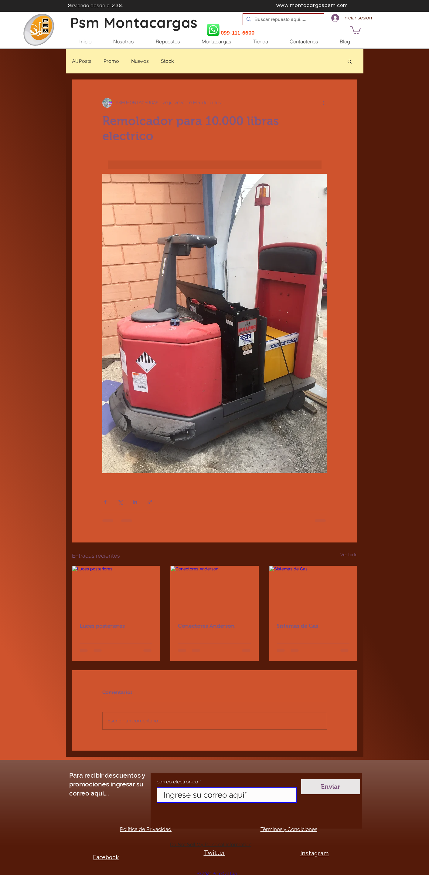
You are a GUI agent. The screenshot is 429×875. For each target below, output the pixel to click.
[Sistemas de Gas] (313, 590)
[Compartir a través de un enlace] (150, 502)
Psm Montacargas (134, 23)
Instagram (314, 853)
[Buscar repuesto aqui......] (282, 19)
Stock (167, 61)
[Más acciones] (323, 102)
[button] (355, 29)
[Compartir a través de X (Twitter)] (120, 502)
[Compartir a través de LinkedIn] (135, 502)
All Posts (81, 61)
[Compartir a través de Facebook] (105, 502)
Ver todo (348, 554)
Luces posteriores (102, 626)
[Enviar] (330, 786)
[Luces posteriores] (116, 590)
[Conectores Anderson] (214, 590)
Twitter (214, 853)
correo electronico (177, 781)
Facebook (106, 857)
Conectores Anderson (206, 626)
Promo (111, 61)
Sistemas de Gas (297, 626)
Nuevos (140, 61)
